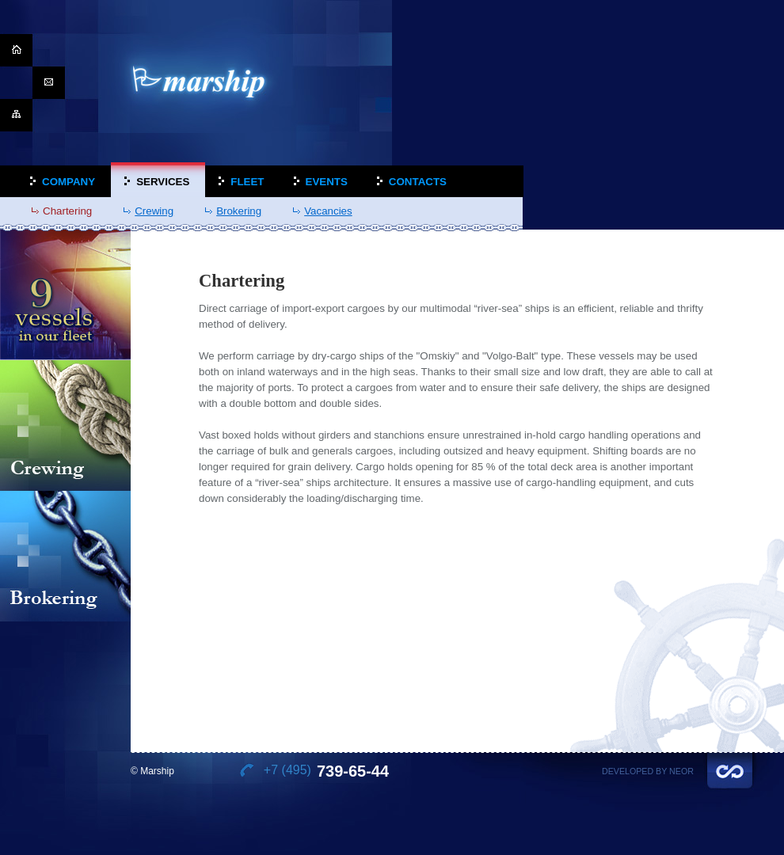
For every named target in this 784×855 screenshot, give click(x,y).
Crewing (154, 211)
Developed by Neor (648, 771)
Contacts (418, 182)
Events (327, 182)
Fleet (247, 182)
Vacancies (328, 211)
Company (68, 182)
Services (162, 182)
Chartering (67, 211)
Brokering (238, 211)
